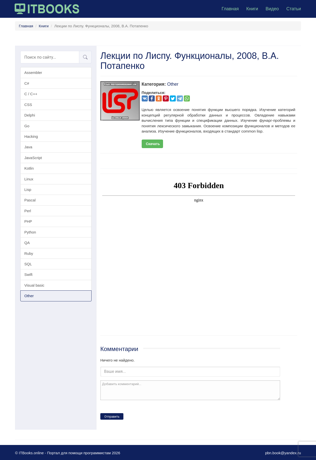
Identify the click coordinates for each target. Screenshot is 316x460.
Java (28, 147)
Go (26, 126)
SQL (28, 264)
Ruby (28, 253)
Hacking (31, 136)
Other (29, 296)
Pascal (30, 200)
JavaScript (33, 158)
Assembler (33, 72)
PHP (28, 221)
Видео (272, 8)
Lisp (27, 189)
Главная (230, 8)
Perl (27, 211)
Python (30, 232)
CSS (28, 104)
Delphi (29, 115)
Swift (28, 274)
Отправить (111, 416)
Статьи (293, 8)
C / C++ (30, 94)
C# (26, 83)
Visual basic (34, 285)
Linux (28, 179)
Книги (252, 8)
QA (27, 243)
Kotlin (29, 168)
